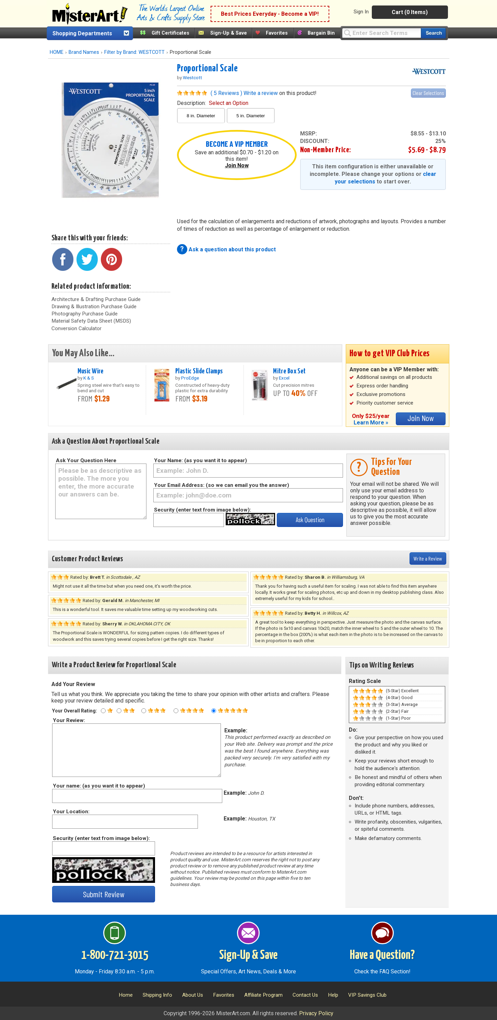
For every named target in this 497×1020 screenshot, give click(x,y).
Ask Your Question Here (86, 460)
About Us (192, 995)
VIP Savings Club (367, 995)
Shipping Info (157, 995)
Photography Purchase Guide (84, 314)
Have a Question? (382, 955)
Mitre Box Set (289, 371)
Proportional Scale (207, 68)
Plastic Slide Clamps (199, 371)
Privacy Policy (316, 1013)
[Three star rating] (144, 710)
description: (212, 103)
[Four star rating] (176, 710)
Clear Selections (428, 92)
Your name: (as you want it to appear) (98, 786)
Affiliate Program (263, 995)
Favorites (277, 33)
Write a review (261, 93)
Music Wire (91, 371)
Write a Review (428, 558)
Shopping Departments (82, 33)
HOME (56, 52)
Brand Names (84, 52)
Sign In (361, 12)
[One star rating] (103, 710)
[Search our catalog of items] (433, 33)
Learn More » (371, 422)
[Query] (381, 33)
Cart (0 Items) (410, 12)
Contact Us (305, 995)
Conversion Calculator (76, 328)
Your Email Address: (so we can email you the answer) (221, 485)
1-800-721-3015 (114, 955)
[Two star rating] (119, 710)
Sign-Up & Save (228, 33)
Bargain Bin (321, 33)
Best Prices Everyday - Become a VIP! (270, 14)
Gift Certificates (170, 33)
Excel (284, 378)
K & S (88, 378)
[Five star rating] (213, 710)
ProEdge (190, 378)
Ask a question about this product (232, 249)
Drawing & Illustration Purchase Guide (94, 306)
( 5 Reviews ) (226, 93)
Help (333, 995)
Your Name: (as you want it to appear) (200, 460)
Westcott (192, 77)
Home (126, 995)
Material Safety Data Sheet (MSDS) (91, 321)
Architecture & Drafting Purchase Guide (96, 299)
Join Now (237, 165)
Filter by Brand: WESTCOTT (134, 52)
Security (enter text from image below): (202, 510)
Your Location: (71, 811)
